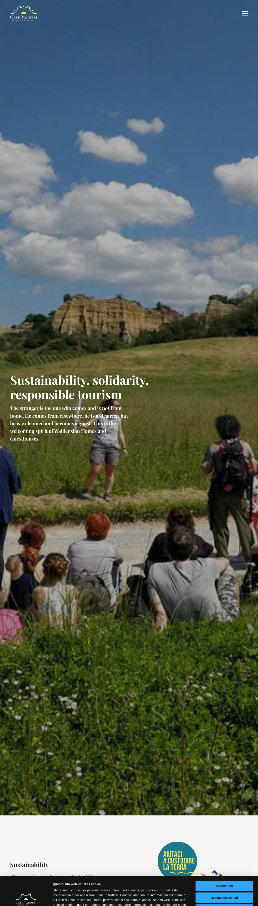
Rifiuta (224, 880)
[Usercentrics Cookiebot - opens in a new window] (26, 898)
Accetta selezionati (224, 868)
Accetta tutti (224, 856)
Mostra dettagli (212, 898)
